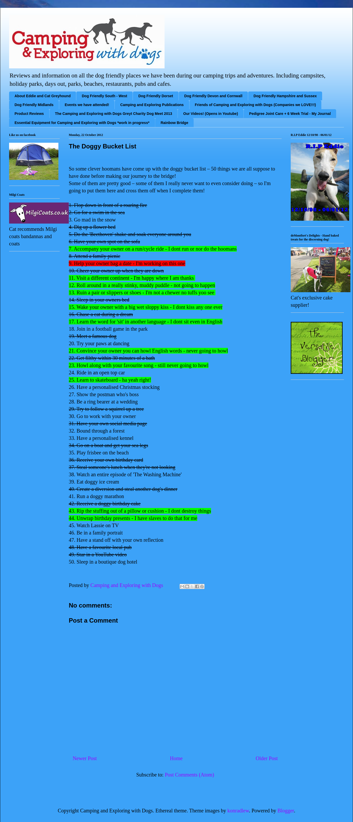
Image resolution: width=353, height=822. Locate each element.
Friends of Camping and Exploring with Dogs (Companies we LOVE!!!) (255, 105)
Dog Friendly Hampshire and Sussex (285, 96)
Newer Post (85, 758)
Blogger (285, 810)
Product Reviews (29, 114)
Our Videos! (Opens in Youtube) (210, 114)
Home (176, 758)
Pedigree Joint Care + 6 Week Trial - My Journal (290, 114)
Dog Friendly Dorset (155, 96)
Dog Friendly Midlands (34, 105)
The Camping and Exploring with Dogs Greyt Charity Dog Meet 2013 (113, 114)
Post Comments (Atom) (189, 775)
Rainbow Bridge (174, 123)
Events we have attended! (87, 105)
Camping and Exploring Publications (152, 105)
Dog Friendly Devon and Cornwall (213, 96)
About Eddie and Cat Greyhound (43, 96)
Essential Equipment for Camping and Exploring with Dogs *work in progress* (82, 123)
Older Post (267, 758)
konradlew (238, 810)
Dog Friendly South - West (104, 96)
